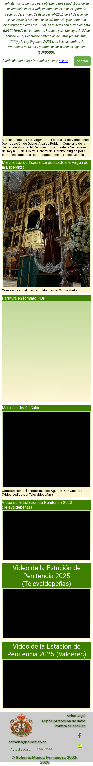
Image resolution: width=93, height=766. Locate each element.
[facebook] (79, 735)
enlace (63, 52)
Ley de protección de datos (64, 721)
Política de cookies (70, 726)
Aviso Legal (76, 715)
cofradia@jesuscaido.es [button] (27, 742)
